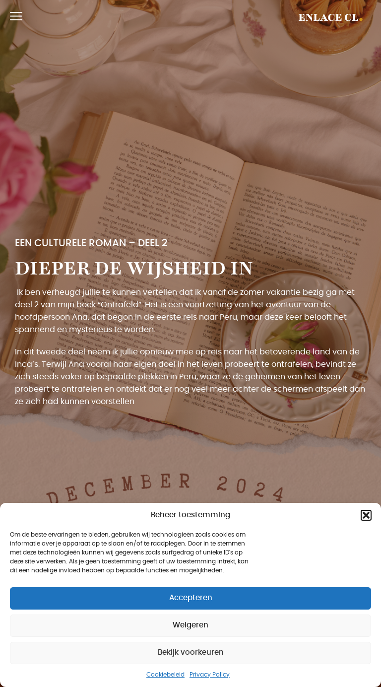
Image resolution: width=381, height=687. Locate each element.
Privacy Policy (210, 675)
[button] (366, 515)
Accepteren (190, 598)
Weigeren (190, 625)
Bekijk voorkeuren (191, 652)
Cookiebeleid (165, 675)
